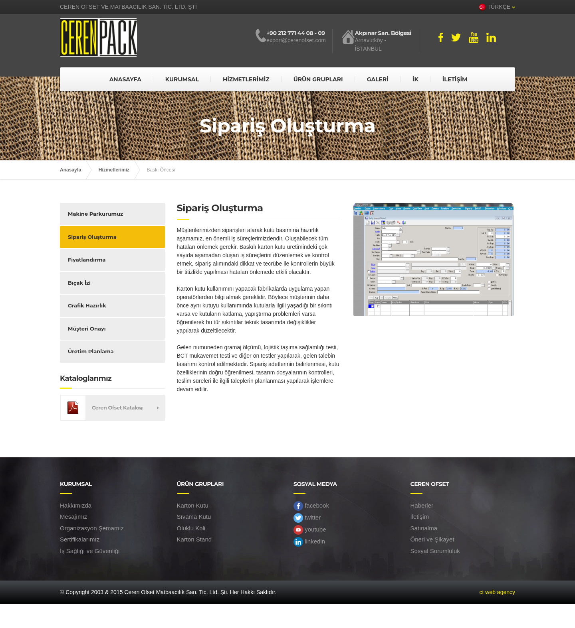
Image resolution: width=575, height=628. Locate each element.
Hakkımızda (75, 505)
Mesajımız (73, 516)
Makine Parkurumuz (95, 214)
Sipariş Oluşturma (92, 237)
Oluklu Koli (191, 528)
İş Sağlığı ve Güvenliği (89, 550)
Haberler (422, 505)
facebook (311, 506)
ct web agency (498, 592)
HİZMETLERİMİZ (246, 79)
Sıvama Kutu (194, 516)
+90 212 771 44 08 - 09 (295, 33)
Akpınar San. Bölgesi (383, 33)
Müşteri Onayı (87, 328)
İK (415, 79)
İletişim (419, 516)
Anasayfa (70, 170)
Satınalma (424, 528)
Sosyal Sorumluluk (435, 550)
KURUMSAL (182, 79)
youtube (309, 530)
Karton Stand (194, 539)
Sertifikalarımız (79, 539)
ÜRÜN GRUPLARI (318, 79)
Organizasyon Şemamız (92, 528)
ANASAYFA (125, 79)
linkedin (309, 542)
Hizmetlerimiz (114, 170)
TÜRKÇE (497, 7)
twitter (307, 518)
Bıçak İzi (79, 283)
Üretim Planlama (91, 351)
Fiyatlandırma (86, 259)
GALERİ (378, 79)
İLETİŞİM (455, 79)
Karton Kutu (192, 505)
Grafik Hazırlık (87, 305)
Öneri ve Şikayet (432, 539)
